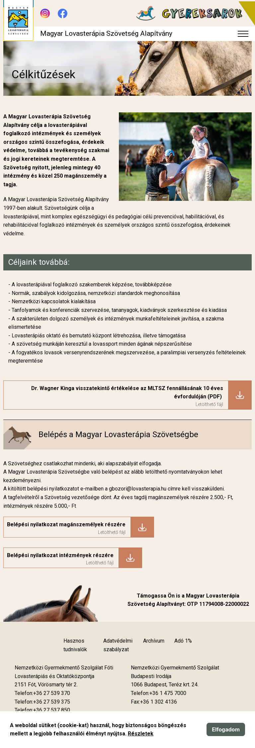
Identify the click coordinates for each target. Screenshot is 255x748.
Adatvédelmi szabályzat (117, 645)
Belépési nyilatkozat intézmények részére (60, 555)
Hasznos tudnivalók (75, 645)
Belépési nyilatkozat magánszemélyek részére (66, 524)
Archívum (153, 641)
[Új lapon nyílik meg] (46, 684)
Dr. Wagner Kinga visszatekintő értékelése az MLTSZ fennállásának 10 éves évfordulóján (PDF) (127, 392)
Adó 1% (183, 641)
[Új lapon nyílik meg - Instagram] (45, 13)
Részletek (140, 733)
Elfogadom (226, 729)
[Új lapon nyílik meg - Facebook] (62, 13)
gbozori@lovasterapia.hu (138, 489)
